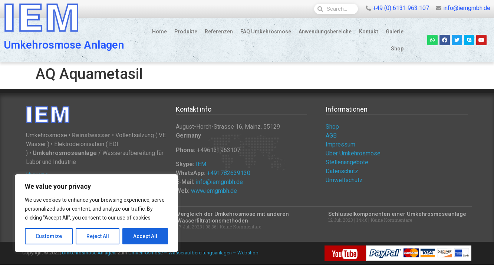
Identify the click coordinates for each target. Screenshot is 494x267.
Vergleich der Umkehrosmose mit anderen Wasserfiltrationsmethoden (233, 217)
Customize (49, 236)
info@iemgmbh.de (219, 181)
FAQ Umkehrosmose (265, 31)
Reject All (97, 236)
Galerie (395, 31)
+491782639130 (228, 173)
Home (159, 31)
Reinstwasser (91, 135)
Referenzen (219, 31)
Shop (397, 49)
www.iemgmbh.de (214, 190)
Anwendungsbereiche (325, 31)
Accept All (145, 236)
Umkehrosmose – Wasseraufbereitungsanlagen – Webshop (193, 253)
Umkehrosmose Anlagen (64, 45)
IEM (201, 164)
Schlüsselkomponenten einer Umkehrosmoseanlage (397, 214)
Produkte (185, 31)
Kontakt (368, 31)
